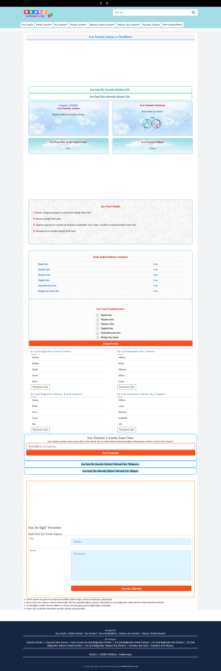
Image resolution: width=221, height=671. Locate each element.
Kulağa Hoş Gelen (110, 337)
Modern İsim (107, 323)
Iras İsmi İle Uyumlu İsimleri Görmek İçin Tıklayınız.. (110, 464)
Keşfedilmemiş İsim (111, 332)
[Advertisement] (110, 61)
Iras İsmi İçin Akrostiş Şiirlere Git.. (110, 96)
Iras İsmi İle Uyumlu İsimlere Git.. (110, 89)
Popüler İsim (107, 319)
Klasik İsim (106, 315)
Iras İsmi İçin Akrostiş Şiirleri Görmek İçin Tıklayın (110, 471)
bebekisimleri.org (129, 666)
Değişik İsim (107, 328)
